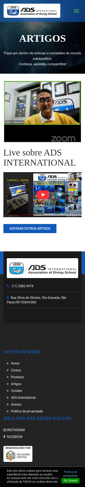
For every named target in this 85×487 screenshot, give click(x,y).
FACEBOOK (12, 437)
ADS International (21, 397)
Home (13, 363)
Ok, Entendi (70, 480)
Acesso (14, 404)
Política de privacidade (25, 411)
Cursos (14, 370)
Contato (14, 391)
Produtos (15, 377)
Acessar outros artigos (30, 228)
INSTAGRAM (14, 430)
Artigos (14, 384)
